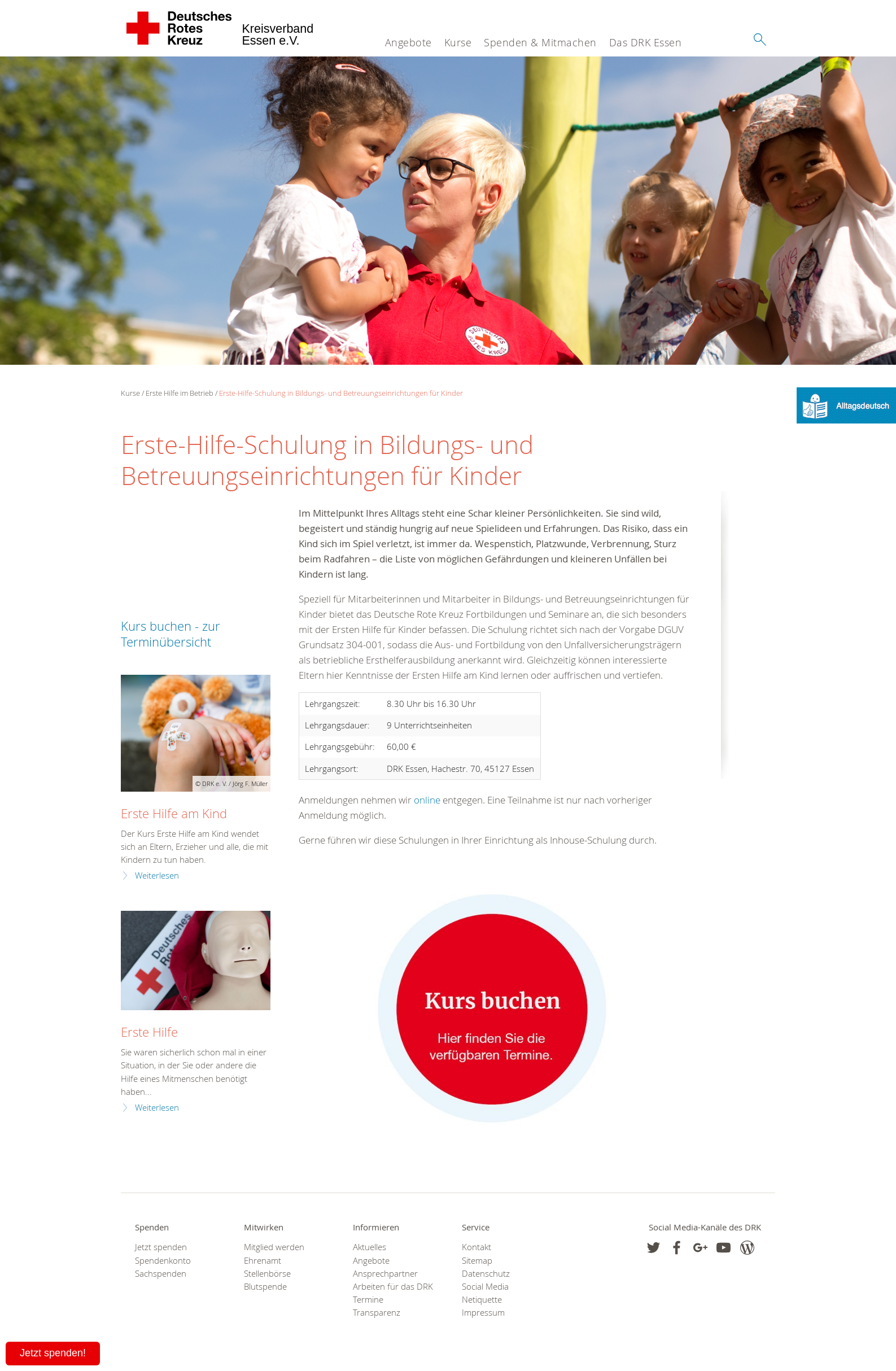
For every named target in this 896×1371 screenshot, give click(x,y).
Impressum (483, 1312)
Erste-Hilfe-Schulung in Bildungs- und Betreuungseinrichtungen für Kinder (341, 393)
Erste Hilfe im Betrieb (179, 393)
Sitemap (477, 1260)
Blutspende (265, 1286)
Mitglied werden (274, 1247)
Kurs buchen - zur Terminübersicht (170, 633)
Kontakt (476, 1247)
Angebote (408, 42)
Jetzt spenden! (53, 1353)
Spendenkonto (163, 1260)
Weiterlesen (157, 875)
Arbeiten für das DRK (393, 1286)
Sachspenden (160, 1273)
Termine (368, 1299)
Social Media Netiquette (485, 1293)
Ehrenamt (262, 1260)
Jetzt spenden (161, 1247)
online (427, 799)
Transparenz (376, 1312)
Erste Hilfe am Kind (174, 813)
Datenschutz (486, 1273)
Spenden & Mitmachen (540, 42)
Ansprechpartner (385, 1273)
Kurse (458, 42)
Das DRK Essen (645, 42)
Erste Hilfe (149, 1032)
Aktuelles (369, 1247)
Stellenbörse (267, 1273)
